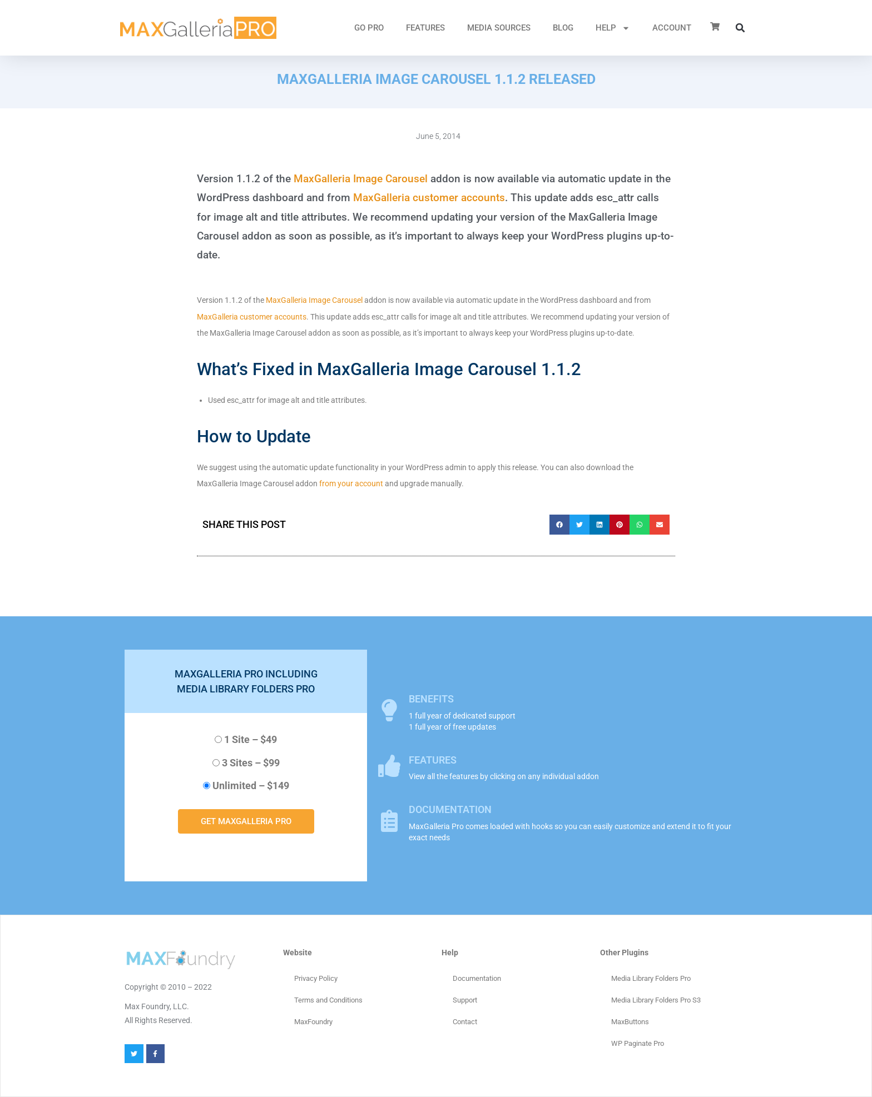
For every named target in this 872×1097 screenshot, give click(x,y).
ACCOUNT (671, 28)
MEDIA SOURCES (499, 28)
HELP (613, 28)
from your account (351, 483)
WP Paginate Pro (637, 1043)
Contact (465, 1022)
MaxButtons (630, 1022)
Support (465, 1000)
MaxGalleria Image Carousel (361, 178)
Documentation (477, 978)
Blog (563, 28)
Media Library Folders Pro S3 (656, 1000)
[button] (740, 27)
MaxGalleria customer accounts (429, 197)
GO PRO (369, 28)
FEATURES (425, 28)
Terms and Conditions (328, 1000)
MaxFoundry (313, 1022)
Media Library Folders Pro (651, 978)
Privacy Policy (316, 978)
